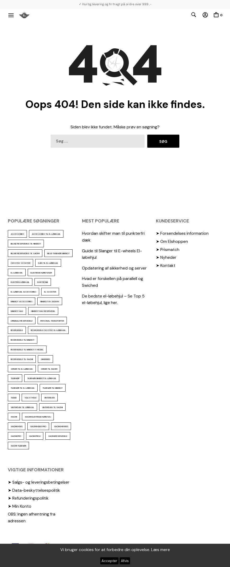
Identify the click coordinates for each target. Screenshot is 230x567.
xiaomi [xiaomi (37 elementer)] (14, 416)
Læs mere (160, 549)
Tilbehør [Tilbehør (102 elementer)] (15, 378)
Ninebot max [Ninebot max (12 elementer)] (17, 311)
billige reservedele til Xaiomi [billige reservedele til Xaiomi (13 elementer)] (25, 253)
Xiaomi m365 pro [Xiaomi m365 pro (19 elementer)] (38, 426)
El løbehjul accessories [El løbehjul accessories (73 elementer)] (23, 291)
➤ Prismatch (167, 249)
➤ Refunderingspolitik (28, 498)
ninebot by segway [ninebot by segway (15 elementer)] (49, 301)
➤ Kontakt (165, 265)
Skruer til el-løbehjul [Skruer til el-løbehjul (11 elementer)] (22, 369)
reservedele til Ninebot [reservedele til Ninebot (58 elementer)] (22, 340)
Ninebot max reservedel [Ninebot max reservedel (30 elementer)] (43, 311)
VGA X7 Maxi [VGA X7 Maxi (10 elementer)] (30, 397)
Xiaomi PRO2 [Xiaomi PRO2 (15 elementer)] (34, 436)
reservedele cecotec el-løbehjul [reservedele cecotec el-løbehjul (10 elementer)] (48, 330)
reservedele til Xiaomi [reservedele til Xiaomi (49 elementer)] (22, 359)
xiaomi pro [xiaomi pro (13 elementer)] (16, 436)
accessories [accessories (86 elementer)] (17, 234)
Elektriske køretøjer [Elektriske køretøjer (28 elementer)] (41, 272)
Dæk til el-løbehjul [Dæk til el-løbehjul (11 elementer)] (48, 263)
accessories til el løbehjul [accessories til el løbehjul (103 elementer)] (46, 234)
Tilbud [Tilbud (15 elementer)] (14, 397)
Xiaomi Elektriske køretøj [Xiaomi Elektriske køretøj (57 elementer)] (38, 416)
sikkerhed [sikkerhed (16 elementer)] (45, 359)
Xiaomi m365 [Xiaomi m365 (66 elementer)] (16, 426)
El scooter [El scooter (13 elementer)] (50, 291)
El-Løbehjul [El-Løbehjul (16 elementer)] (17, 272)
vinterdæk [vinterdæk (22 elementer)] (49, 397)
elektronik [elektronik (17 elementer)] (42, 282)
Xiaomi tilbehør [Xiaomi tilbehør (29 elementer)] (18, 445)
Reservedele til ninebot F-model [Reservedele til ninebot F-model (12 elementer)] (27, 349)
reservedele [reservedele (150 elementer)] (17, 330)
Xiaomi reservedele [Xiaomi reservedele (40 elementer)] (57, 436)
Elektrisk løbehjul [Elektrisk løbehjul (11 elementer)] (20, 282)
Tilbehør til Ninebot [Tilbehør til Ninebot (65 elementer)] (53, 388)
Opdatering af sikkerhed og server (114, 268)
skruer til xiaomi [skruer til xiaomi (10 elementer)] (49, 369)
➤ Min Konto (19, 506)
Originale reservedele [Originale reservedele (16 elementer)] (22, 320)
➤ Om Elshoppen (172, 241)
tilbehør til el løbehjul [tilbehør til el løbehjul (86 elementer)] (23, 388)
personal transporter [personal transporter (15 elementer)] (52, 320)
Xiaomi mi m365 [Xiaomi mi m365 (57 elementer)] (61, 426)
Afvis (125, 561)
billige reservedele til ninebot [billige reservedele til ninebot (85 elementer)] (26, 243)
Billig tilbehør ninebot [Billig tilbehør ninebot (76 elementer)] (58, 253)
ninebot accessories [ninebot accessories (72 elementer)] (21, 301)
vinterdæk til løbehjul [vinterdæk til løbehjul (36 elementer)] (22, 407)
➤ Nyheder (166, 257)
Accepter (109, 561)
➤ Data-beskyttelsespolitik (34, 490)
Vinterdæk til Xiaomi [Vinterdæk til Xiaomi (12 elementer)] (52, 407)
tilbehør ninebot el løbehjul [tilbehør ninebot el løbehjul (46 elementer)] (41, 378)
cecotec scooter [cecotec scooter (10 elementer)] (20, 263)
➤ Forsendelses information (182, 233)
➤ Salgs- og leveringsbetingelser (38, 482)
